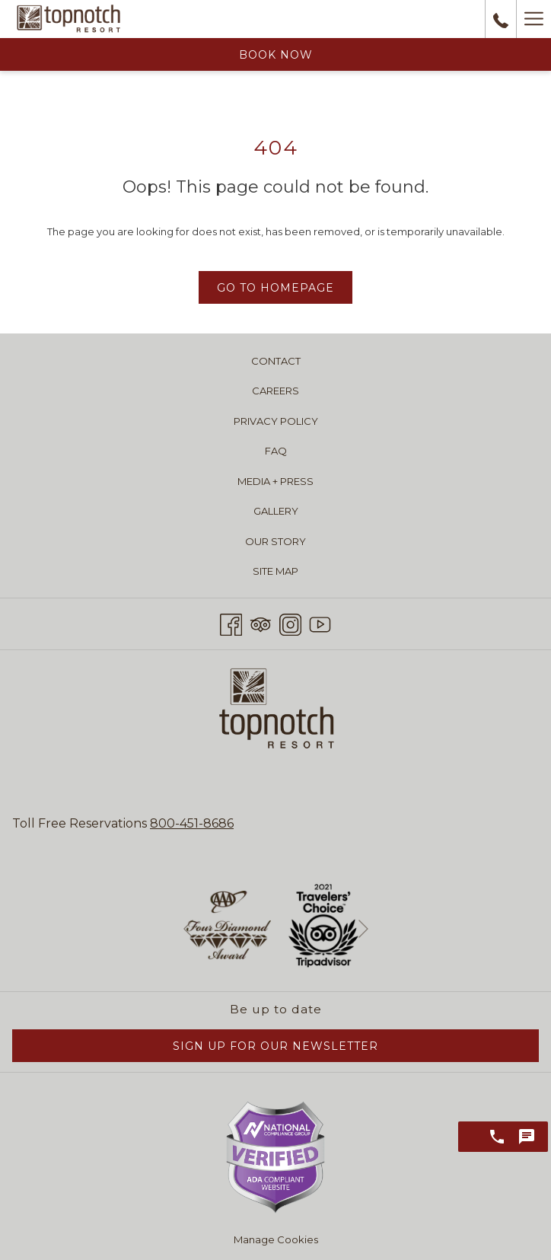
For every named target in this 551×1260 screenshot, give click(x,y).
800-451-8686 (192, 823)
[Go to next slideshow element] (363, 928)
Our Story (275, 541)
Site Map (275, 571)
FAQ (276, 451)
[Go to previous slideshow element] (188, 928)
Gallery (275, 511)
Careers (275, 390)
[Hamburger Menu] (533, 19)
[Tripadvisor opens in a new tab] (261, 622)
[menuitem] (275, 360)
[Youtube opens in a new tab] (320, 622)
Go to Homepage (275, 288)
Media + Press (275, 481)
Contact (276, 361)
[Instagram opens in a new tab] (290, 622)
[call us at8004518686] (500, 19)
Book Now (276, 55)
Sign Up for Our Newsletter (275, 1046)
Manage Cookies (276, 1239)
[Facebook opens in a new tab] (231, 622)
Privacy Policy (276, 421)
